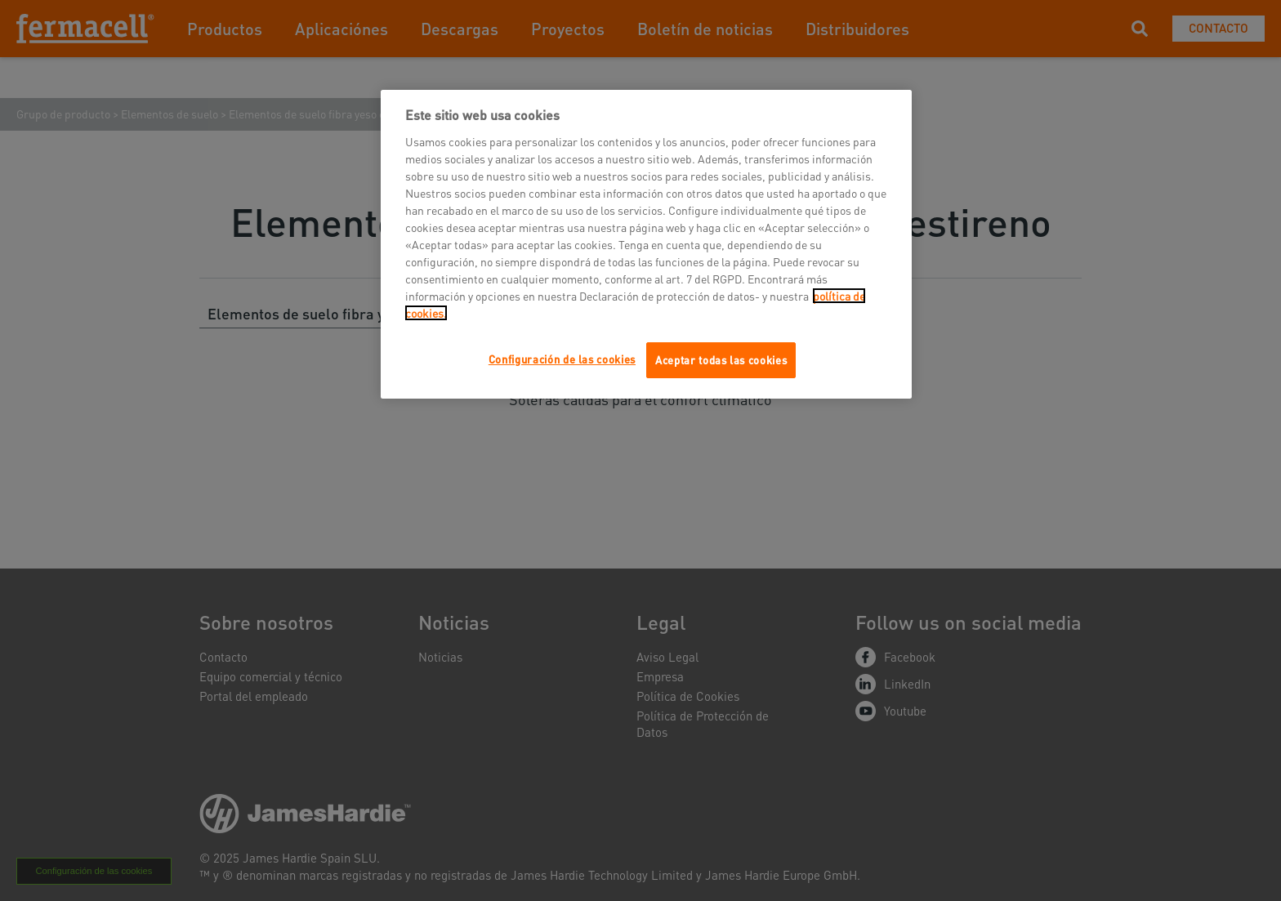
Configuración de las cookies (562, 359)
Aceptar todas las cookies (721, 360)
